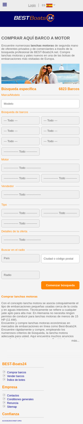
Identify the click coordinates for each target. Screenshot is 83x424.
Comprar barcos (16, 372)
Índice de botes (16, 379)
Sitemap (12, 406)
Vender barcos (15, 376)
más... (75, 340)
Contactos (13, 395)
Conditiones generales (20, 399)
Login (32, 5)
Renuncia (12, 403)
